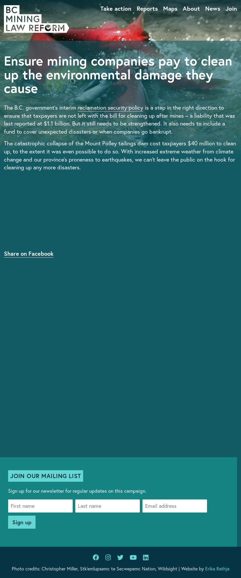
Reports (147, 8)
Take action (115, 8)
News (212, 8)
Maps (170, 8)
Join (231, 8)
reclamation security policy (110, 107)
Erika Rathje (217, 568)
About (191, 8)
